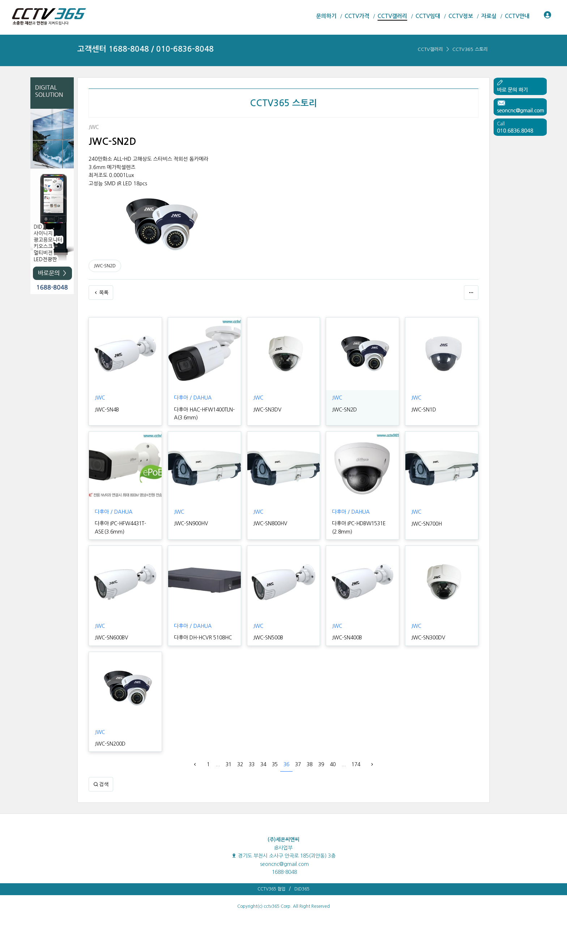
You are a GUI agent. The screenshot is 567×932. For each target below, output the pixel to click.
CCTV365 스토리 (470, 49)
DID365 (302, 889)
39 (321, 764)
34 (263, 764)
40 (333, 764)
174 (355, 764)
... (218, 764)
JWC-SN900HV (191, 523)
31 (228, 764)
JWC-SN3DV (267, 409)
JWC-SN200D (110, 743)
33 (252, 764)
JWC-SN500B (268, 637)
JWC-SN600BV (111, 637)
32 (240, 764)
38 (309, 764)
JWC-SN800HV (270, 523)
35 (275, 764)
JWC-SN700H (426, 523)
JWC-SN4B (107, 409)
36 (286, 764)
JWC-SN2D (105, 266)
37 (298, 764)
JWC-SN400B (347, 637)
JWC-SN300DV (428, 637)
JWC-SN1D (423, 409)
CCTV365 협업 (271, 889)
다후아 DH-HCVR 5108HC (203, 637)
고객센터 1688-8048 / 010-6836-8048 (145, 49)
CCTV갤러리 (430, 49)
